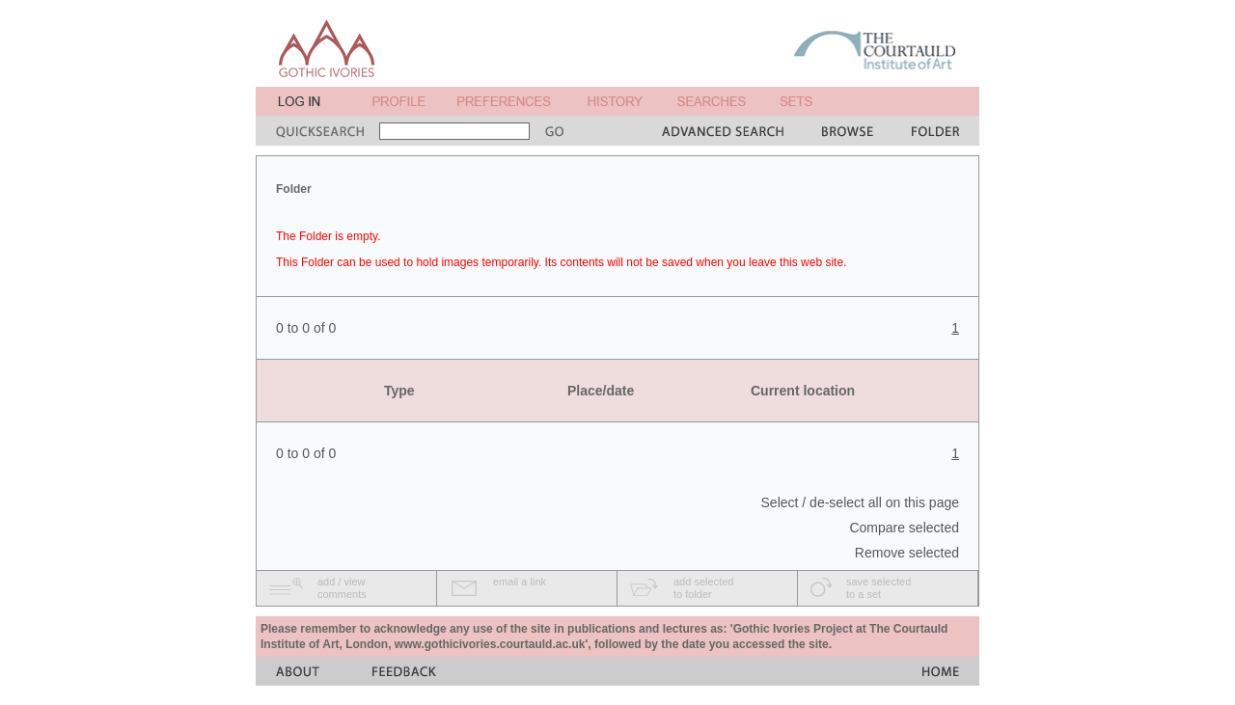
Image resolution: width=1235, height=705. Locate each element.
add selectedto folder (703, 588)
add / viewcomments (342, 588)
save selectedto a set (878, 588)
